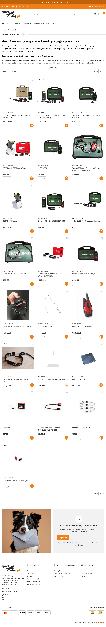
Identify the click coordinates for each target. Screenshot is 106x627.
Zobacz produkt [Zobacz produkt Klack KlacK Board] (101, 385)
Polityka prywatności (33, 582)
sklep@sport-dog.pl (98, 7)
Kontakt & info (31, 571)
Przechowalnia (85, 576)
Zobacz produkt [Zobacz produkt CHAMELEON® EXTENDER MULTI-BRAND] (32, 337)
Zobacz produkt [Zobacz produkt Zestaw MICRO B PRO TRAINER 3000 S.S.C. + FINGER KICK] (66, 284)
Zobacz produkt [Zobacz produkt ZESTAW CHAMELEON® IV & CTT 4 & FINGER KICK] (32, 125)
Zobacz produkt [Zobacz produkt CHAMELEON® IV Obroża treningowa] (101, 231)
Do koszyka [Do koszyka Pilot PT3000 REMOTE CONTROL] (101, 337)
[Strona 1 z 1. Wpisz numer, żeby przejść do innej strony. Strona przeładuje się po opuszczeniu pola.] (100, 71)
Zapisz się (63, 538)
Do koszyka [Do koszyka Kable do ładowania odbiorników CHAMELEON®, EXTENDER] (66, 438)
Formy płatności (59, 571)
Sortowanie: (5, 71)
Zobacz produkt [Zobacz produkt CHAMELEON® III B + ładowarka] (32, 284)
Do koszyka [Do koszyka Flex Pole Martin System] (66, 337)
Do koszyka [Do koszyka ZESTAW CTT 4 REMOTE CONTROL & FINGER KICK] (101, 125)
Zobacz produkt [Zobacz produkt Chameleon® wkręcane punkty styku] (32, 486)
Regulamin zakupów (33, 579)
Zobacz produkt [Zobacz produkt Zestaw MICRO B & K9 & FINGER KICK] (66, 231)
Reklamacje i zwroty (33, 584)
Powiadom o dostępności (66, 385)
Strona (96, 71)
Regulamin (81, 543)
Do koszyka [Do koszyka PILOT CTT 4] (66, 178)
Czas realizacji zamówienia (62, 573)
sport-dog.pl (5, 30)
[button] (78, 14)
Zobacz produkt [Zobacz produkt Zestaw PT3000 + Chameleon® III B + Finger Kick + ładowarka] (101, 178)
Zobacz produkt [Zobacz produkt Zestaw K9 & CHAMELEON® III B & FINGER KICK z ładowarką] (66, 125)
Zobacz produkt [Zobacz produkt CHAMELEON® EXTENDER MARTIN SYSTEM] (32, 385)
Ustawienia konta (86, 573)
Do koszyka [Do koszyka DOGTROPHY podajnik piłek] (32, 231)
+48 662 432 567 (9, 7)
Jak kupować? (31, 573)
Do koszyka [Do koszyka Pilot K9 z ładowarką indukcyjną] (101, 284)
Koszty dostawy (59, 576)
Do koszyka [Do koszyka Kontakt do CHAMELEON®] (101, 438)
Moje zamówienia (86, 571)
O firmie (29, 576)
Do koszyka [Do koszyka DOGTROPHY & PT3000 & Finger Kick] (32, 178)
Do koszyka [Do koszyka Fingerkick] (32, 438)
